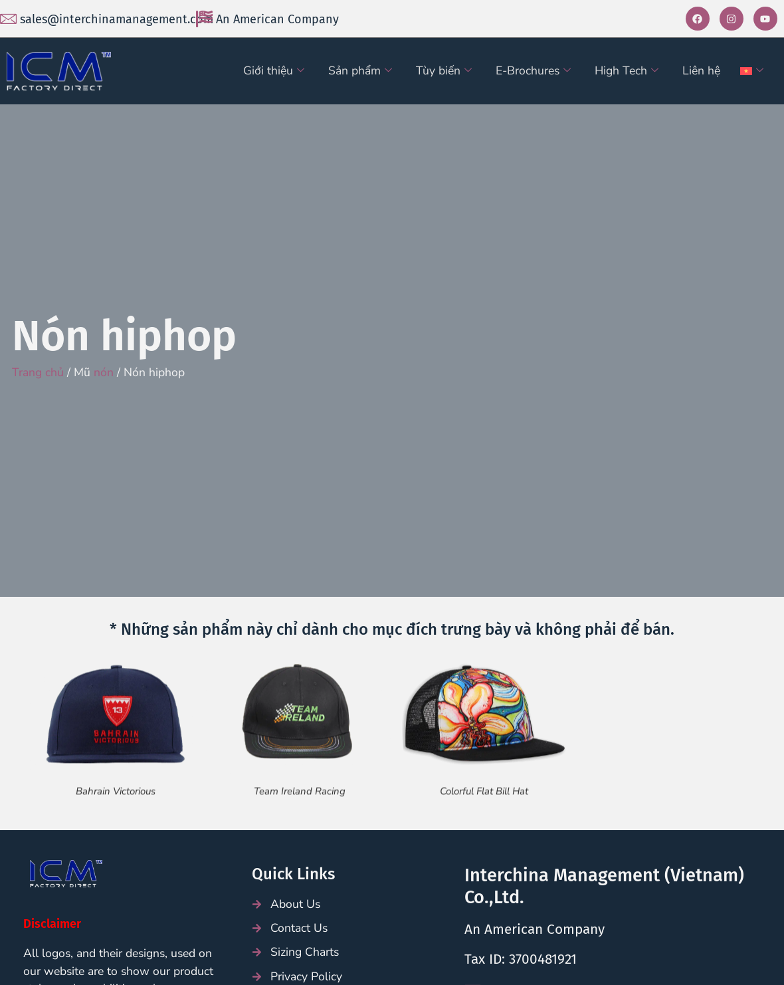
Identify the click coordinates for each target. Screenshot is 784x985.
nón (104, 372)
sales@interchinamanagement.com (116, 19)
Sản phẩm (360, 70)
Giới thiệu (273, 70)
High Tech (626, 70)
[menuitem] (753, 71)
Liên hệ (701, 70)
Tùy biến (444, 70)
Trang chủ (38, 372)
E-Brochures (533, 70)
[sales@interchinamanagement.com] (8, 19)
